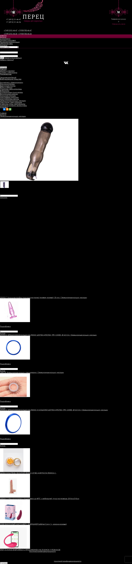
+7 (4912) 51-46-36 (13, 22)
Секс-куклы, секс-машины (11, 102)
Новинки (3, 69)
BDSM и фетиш (6, 87)
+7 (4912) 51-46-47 (13, 19)
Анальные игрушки (8, 96)
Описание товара (7, 199)
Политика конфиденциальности (42, 551)
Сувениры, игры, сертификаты (12, 104)
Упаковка (4, 107)
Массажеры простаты (9, 97)
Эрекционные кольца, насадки (13, 101)
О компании (5, 39)
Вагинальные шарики (9, 94)
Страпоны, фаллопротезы (11, 89)
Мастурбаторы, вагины (9, 99)
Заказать (3, 197)
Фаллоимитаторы (7, 84)
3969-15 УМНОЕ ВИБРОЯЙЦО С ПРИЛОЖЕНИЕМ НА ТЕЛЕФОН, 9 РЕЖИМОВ (30, 550)
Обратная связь (6, 44)
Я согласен (3, 563)
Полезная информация (9, 42)
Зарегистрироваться (13, 58)
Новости (3, 35)
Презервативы (6, 74)
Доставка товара (24, 199)
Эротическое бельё (8, 77)
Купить (2, 333)
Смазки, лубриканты (8, 73)
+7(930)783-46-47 (25, 30)
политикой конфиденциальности (67, 561)
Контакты (3, 45)
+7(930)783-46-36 (25, 34)
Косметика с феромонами (11, 82)
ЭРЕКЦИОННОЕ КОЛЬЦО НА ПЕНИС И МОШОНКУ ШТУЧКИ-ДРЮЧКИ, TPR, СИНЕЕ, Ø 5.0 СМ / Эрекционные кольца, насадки (54, 410)
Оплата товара (40, 199)
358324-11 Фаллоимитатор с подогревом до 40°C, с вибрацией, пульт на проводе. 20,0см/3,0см (39, 499)
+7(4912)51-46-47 (10, 30)
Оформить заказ (118, 24)
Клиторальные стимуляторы (11, 92)
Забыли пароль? (7, 60)
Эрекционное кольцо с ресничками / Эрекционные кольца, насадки (32, 372)
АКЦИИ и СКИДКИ (7, 71)
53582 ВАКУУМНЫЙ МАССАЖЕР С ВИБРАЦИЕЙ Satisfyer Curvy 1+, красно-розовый (33, 524)
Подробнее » (5, 326)
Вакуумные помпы (7, 86)
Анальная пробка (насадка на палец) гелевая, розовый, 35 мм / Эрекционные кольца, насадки (43, 297)
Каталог (3, 37)
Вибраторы (4, 91)
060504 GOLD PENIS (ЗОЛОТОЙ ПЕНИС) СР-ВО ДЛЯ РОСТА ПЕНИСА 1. (28, 473)
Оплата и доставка (8, 40)
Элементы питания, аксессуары (13, 106)
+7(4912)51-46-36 (10, 34)
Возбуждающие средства (10, 79)
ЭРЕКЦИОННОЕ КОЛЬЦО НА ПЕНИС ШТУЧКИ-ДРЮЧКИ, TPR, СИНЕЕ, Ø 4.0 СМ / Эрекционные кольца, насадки (48, 335)
